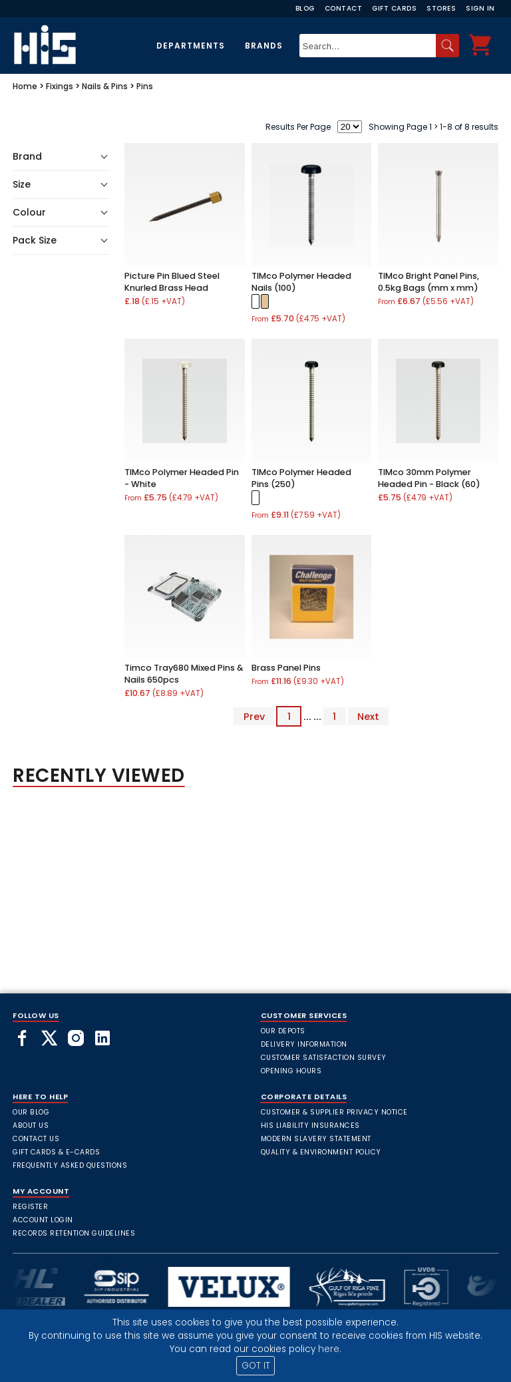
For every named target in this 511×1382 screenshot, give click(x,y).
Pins (144, 86)
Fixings (59, 86)
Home (25, 86)
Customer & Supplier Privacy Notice (334, 1112)
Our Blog (31, 1112)
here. (329, 1349)
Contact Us (36, 1139)
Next (368, 716)
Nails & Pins (105, 86)
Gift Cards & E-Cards (56, 1152)
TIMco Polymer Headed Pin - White (181, 478)
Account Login (43, 1220)
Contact (344, 8)
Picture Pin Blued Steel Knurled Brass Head (172, 281)
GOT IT (256, 1365)
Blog (305, 8)
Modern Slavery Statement (316, 1139)
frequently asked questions (70, 1165)
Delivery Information (304, 1044)
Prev (254, 716)
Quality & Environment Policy (321, 1152)
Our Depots (283, 1031)
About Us (31, 1125)
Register (30, 1207)
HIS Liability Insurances (310, 1125)
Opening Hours (291, 1071)
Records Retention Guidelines (74, 1233)
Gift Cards (394, 8)
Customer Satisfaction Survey (324, 1058)
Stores (441, 8)
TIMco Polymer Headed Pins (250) (301, 478)
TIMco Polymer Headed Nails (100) (301, 281)
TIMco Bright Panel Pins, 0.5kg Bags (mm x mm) (428, 281)
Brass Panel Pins (286, 667)
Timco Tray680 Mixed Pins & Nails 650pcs (184, 673)
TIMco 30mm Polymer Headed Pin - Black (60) (429, 478)
